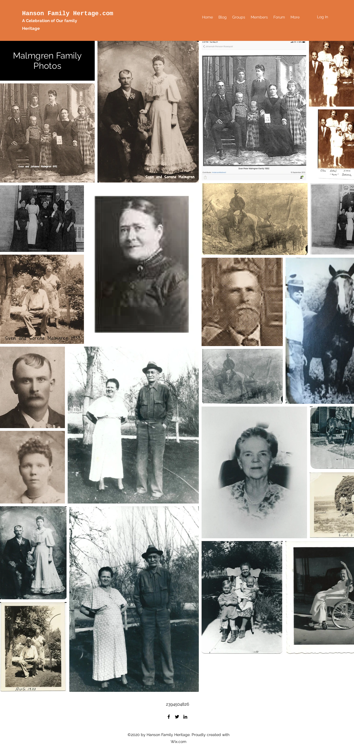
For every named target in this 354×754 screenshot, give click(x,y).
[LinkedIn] (185, 716)
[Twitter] (177, 716)
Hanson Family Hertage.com (67, 13)
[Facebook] (168, 716)
